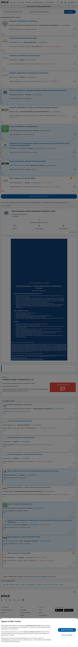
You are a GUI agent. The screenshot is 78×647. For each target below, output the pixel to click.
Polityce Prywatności (9, 635)
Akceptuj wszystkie (67, 630)
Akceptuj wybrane (66, 635)
